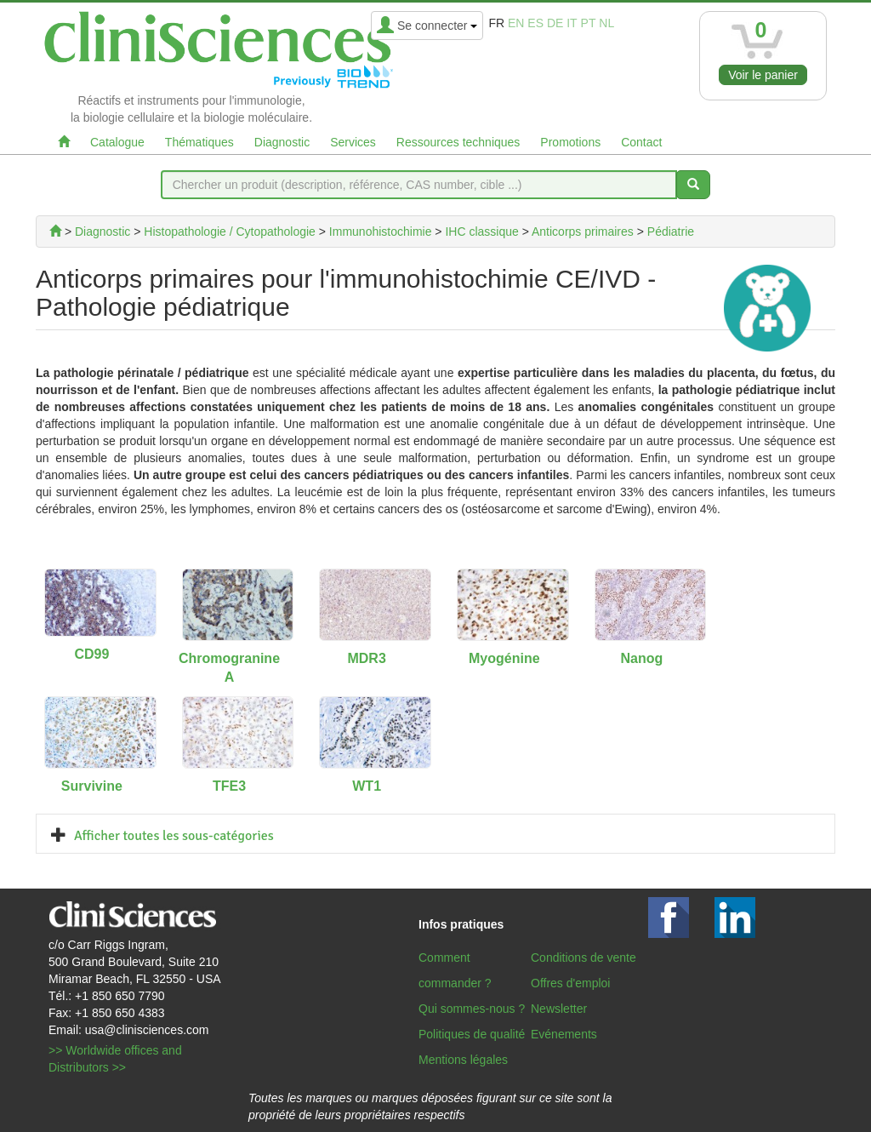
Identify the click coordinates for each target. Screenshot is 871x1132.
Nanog (642, 658)
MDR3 (366, 658)
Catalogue (117, 142)
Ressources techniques (458, 142)
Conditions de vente (583, 957)
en (516, 23)
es (535, 23)
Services (353, 142)
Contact (641, 142)
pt (588, 23)
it (571, 23)
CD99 (91, 654)
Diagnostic (282, 142)
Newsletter (559, 1008)
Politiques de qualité (471, 1034)
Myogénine (504, 658)
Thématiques (199, 142)
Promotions (570, 142)
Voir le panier (763, 75)
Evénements (564, 1034)
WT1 (366, 786)
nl (606, 23)
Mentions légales (463, 1059)
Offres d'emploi (570, 983)
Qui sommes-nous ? (471, 1008)
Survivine (91, 786)
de (555, 23)
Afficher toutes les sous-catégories (174, 835)
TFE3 (229, 786)
